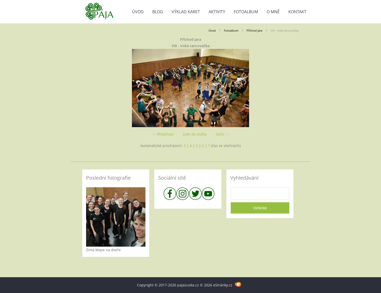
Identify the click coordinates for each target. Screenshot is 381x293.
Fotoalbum (246, 12)
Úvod (138, 12)
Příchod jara (254, 30)
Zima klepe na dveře (103, 249)
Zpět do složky (195, 134)
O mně (273, 12)
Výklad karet (186, 12)
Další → (222, 134)
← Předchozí (163, 134)
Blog (157, 12)
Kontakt (297, 12)
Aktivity (217, 12)
